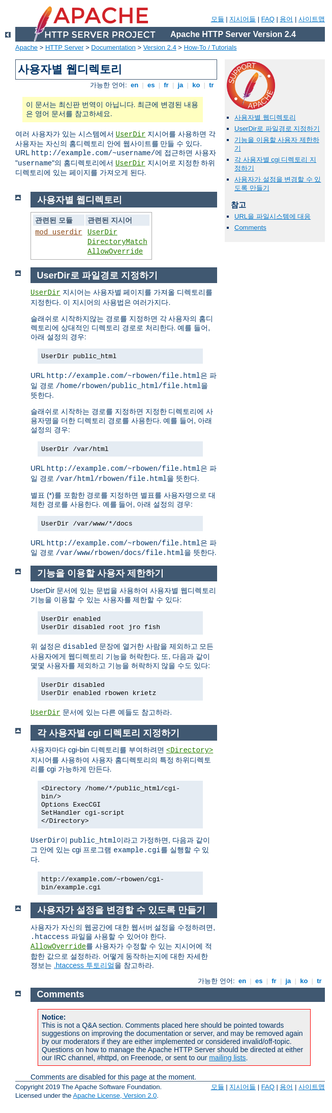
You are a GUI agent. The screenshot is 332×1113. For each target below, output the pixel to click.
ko (196, 85)
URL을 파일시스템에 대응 (272, 216)
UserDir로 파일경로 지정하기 (277, 128)
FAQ (268, 19)
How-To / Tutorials (210, 47)
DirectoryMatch (117, 242)
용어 (286, 19)
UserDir (131, 134)
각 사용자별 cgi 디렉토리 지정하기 (108, 733)
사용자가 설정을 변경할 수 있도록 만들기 (121, 910)
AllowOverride (115, 252)
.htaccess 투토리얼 (84, 965)
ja (180, 85)
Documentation (113, 47)
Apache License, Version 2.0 (115, 1095)
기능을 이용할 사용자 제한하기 (100, 573)
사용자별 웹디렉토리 (265, 117)
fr (166, 85)
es (151, 85)
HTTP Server (64, 47)
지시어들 (242, 19)
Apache (26, 47)
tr (211, 85)
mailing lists (227, 1058)
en (134, 85)
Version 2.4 (159, 47)
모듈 (217, 19)
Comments (250, 227)
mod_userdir (58, 232)
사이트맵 (311, 19)
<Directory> (189, 750)
